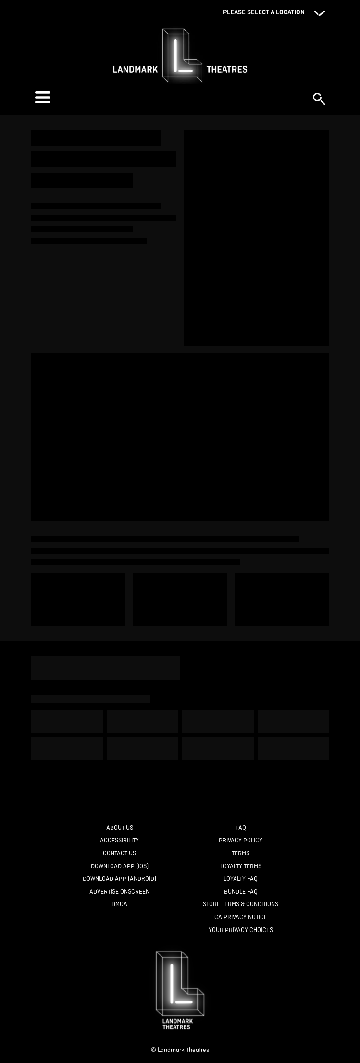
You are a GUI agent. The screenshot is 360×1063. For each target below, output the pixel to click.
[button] (169, 97)
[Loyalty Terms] (240, 866)
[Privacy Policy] (240, 840)
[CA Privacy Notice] (240, 917)
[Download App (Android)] (119, 879)
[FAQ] (241, 828)
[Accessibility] (119, 840)
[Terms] (240, 853)
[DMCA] (119, 904)
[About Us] (119, 828)
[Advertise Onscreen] (119, 892)
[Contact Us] (119, 853)
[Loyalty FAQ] (240, 879)
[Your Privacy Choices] (241, 930)
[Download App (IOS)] (120, 866)
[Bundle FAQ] (241, 892)
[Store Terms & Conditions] (240, 904)
